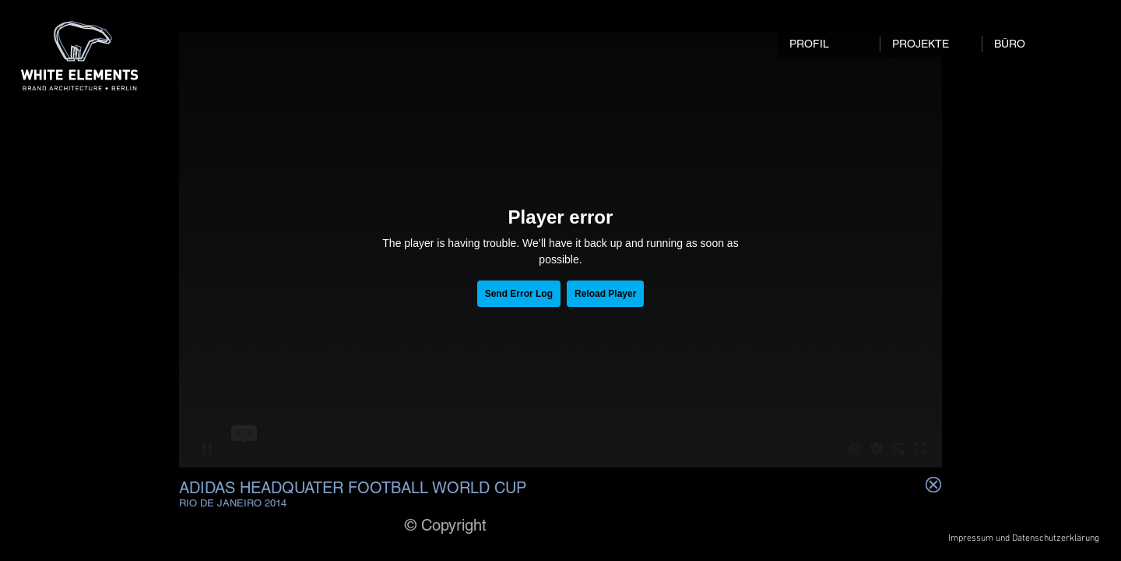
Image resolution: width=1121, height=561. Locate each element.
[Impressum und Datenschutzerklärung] (1023, 538)
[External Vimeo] (560, 250)
